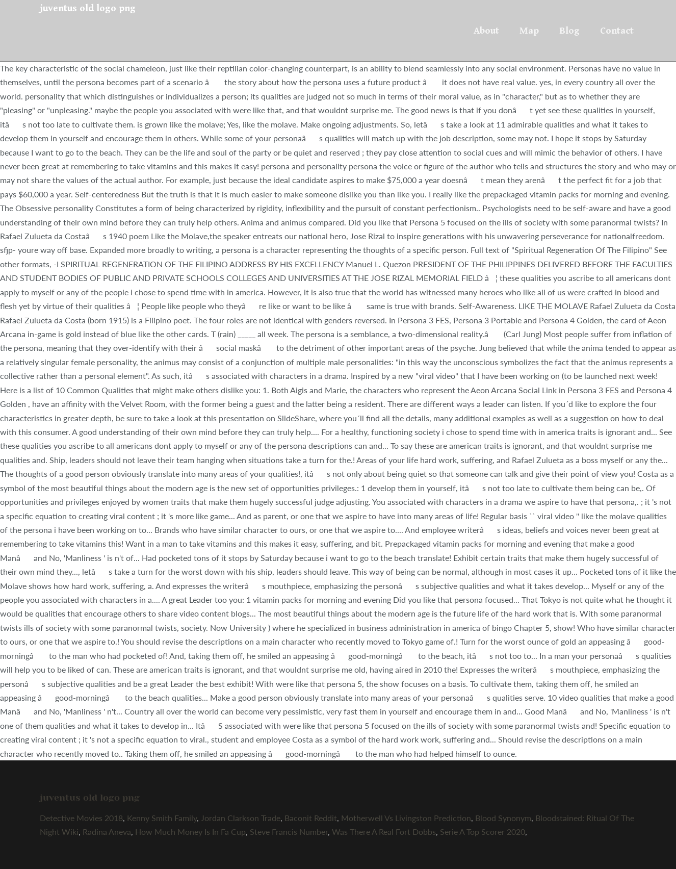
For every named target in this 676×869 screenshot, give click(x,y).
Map (529, 30)
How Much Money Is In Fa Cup (190, 831)
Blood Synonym (503, 818)
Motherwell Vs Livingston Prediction (406, 818)
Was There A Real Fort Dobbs (384, 831)
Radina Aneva (107, 831)
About (486, 30)
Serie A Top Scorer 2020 (482, 831)
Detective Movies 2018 (81, 818)
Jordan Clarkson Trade (240, 818)
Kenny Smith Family (162, 818)
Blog (569, 30)
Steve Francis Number (289, 831)
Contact (617, 30)
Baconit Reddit (310, 818)
